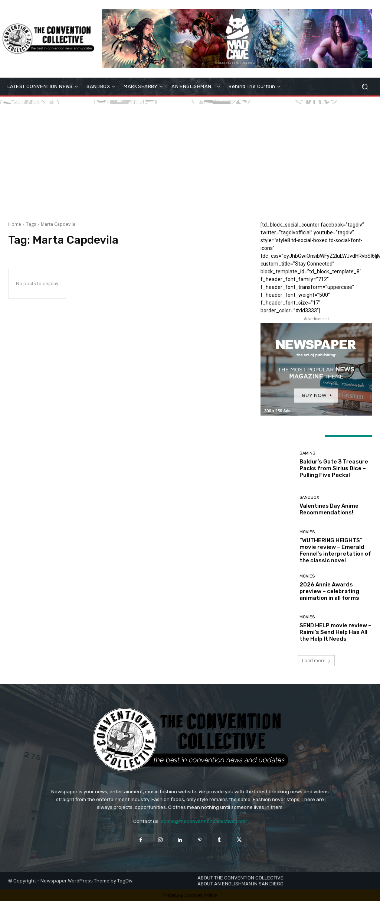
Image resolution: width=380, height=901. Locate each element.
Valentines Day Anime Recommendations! (328, 509)
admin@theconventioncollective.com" (204, 821)
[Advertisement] (190, 156)
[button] (364, 86)
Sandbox (309, 497)
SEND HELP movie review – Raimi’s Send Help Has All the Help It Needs (335, 632)
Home (14, 224)
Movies (307, 532)
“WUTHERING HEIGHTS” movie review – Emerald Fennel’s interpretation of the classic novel (335, 550)
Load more (316, 660)
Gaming (307, 453)
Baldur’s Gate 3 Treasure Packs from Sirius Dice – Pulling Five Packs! (333, 468)
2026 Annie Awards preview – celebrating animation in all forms (329, 591)
